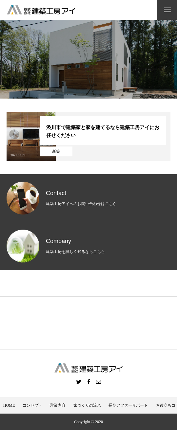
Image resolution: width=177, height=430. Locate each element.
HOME (9, 405)
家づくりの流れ (87, 405)
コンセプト (32, 405)
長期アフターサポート (128, 405)
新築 (56, 151)
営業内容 (58, 405)
